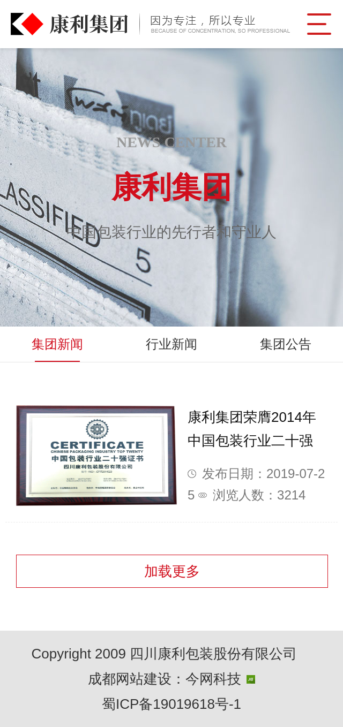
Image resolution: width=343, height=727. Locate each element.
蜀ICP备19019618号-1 (171, 704)
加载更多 (172, 571)
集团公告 (285, 344)
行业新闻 (171, 344)
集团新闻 (57, 344)
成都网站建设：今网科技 (171, 679)
